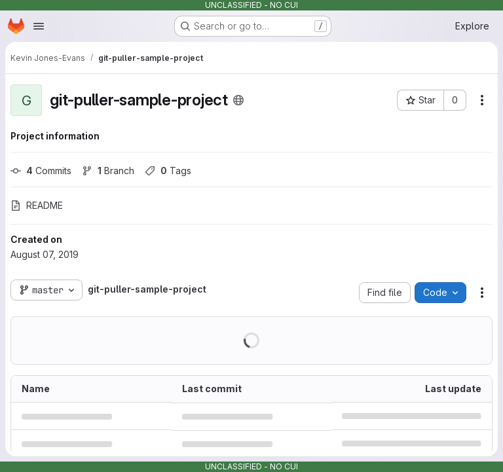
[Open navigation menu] (38, 26)
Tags (168, 170)
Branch (108, 170)
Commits (40, 170)
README (36, 205)
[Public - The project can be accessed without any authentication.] (238, 100)
